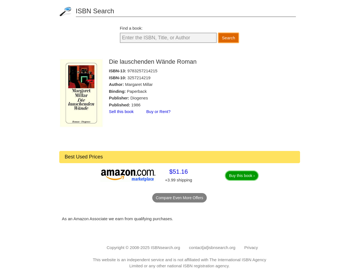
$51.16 (178, 171)
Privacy (251, 247)
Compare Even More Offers (179, 198)
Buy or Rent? (158, 111)
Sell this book (121, 111)
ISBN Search (95, 11)
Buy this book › (242, 175)
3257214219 (138, 77)
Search (228, 37)
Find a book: (131, 28)
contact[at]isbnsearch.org (212, 247)
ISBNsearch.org (165, 247)
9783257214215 (142, 70)
